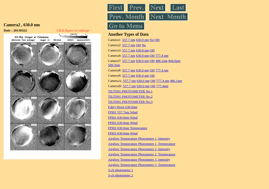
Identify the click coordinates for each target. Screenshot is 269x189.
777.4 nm (162, 55)
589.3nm (114, 65)
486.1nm (162, 61)
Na (152, 40)
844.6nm (174, 61)
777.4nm (162, 86)
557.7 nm (128, 40)
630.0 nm (142, 40)
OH (156, 40)
